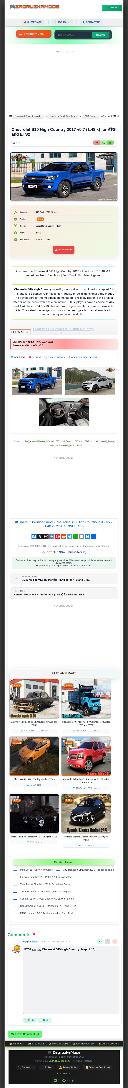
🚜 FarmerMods (58, 1044)
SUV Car (78, 442)
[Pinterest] (73, 1080)
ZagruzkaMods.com (59, 1061)
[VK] (55, 1080)
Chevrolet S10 (53, 442)
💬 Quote (44, 1020)
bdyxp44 (27, 942)
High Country (67, 442)
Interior (42, 442)
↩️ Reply (29, 1020)
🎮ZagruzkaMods (36, 6)
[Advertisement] (65, 80)
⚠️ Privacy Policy (68, 1067)
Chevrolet (17, 442)
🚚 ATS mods (16, 1044)
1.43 (78, 446)
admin (19, 143)
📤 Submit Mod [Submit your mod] (33, 22)
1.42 (96, 442)
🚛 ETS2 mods (36, 1044)
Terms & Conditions (80, 566)
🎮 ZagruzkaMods (64, 1053)
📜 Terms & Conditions (97, 1067)
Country (33, 442)
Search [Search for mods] (101, 35)
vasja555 (64, 446)
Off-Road (88, 442)
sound (103, 442)
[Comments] (112, 129)
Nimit (72, 446)
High (26, 442)
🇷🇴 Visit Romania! (108, 1044)
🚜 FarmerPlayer (83, 1044)
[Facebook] (64, 1080)
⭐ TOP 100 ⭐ (62, 22)
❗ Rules (46, 1067)
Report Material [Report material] (64, 250)
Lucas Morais (52, 446)
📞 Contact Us (91, 22)
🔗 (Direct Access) (64, 552)
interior (111, 442)
